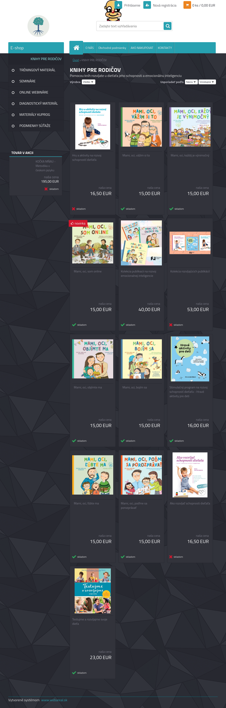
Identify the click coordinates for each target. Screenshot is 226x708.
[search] (167, 26)
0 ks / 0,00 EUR (203, 5)
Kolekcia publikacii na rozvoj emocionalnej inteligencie (138, 273)
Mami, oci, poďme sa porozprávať (134, 505)
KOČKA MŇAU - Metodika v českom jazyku (46, 165)
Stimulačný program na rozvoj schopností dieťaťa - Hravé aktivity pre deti (189, 391)
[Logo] (38, 26)
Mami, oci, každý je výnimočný (190, 155)
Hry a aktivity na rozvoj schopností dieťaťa (86, 157)
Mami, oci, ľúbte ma (86, 503)
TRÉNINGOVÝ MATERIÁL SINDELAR (37, 71)
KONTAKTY (165, 47)
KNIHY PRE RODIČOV (46, 58)
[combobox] (191, 82)
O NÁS (90, 47)
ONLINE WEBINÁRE (33, 92)
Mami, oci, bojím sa (135, 387)
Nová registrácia (164, 5)
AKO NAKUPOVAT (142, 47)
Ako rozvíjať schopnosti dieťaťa (190, 503)
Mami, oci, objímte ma (88, 387)
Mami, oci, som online (88, 271)
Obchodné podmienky (112, 47)
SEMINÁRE (27, 81)
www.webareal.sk (54, 700)
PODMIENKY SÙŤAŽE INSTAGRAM (34, 127)
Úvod (76, 60)
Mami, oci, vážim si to (136, 155)
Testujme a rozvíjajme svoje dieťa (89, 621)
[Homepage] (78, 47)
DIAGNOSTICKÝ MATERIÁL (38, 103)
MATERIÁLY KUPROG (34, 114)
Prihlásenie (132, 5)
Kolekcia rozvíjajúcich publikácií (190, 271)
